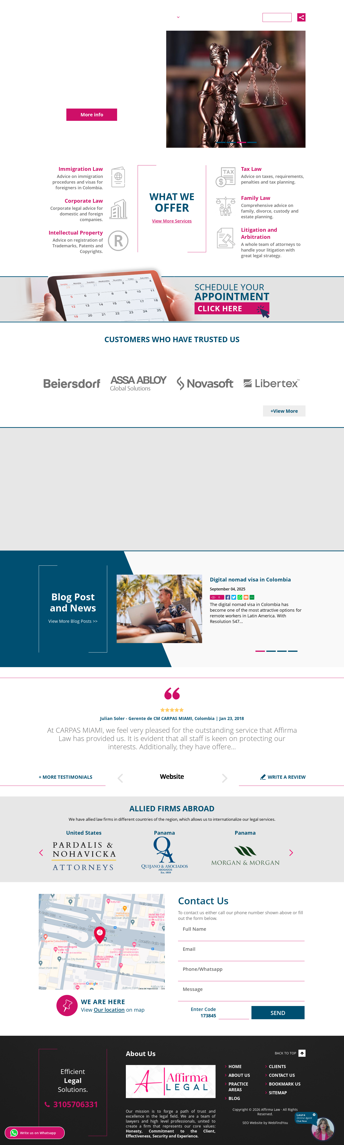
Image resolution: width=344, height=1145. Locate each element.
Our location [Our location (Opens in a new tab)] (109, 1009)
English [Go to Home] (242, 5)
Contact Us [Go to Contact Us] (277, 17)
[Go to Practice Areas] (172, 221)
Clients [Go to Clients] (249, 17)
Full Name (194, 929)
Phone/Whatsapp (202, 969)
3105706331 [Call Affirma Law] (294, 5)
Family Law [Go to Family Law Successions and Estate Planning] (255, 197)
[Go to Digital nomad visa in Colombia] (159, 609)
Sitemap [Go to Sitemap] (278, 1092)
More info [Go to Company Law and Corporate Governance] (92, 114)
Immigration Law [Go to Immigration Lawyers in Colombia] (81, 168)
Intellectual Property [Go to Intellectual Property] (76, 232)
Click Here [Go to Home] (233, 308)
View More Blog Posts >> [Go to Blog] (73, 621)
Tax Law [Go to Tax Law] (251, 168)
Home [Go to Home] (140, 17)
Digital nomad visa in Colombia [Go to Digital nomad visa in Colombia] (250, 579)
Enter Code (197, 1012)
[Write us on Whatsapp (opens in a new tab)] (35, 1133)
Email (189, 949)
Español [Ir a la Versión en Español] (262, 5)
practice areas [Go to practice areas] (238, 1086)
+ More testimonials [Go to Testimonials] (65, 777)
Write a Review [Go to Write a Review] (287, 777)
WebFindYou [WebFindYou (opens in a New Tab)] (278, 1122)
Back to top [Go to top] (290, 1053)
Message (193, 989)
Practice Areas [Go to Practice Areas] (198, 17)
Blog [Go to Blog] (227, 17)
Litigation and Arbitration (259, 233)
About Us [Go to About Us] (165, 17)
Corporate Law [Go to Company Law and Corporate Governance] (84, 200)
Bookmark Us (285, 1084)
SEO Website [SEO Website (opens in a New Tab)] (252, 1122)
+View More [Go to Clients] (284, 411)
